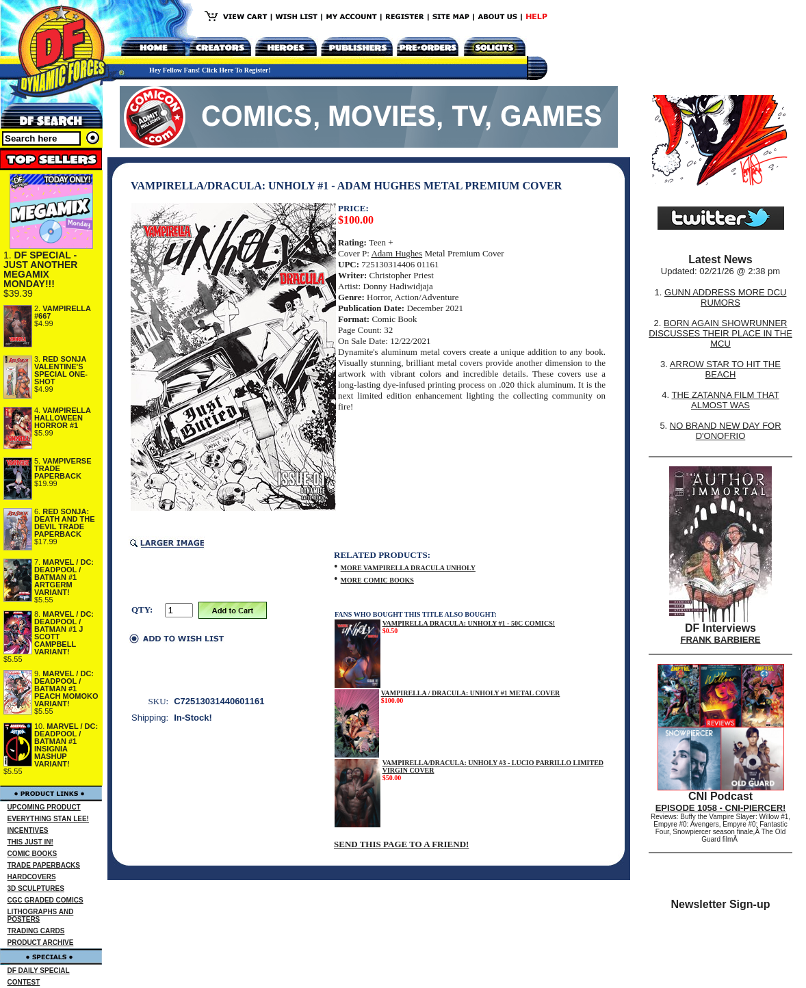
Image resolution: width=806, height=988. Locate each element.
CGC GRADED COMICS (45, 900)
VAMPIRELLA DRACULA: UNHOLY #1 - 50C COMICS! (468, 623)
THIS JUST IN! (30, 842)
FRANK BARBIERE (721, 640)
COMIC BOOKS (32, 853)
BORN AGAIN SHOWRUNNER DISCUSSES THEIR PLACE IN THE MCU (720, 333)
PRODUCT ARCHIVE (41, 942)
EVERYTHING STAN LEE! (48, 819)
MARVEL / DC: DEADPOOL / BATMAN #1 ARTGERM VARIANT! (64, 577)
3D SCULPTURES (36, 888)
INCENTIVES (28, 830)
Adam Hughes (396, 253)
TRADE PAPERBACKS (44, 865)
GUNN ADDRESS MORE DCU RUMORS (725, 297)
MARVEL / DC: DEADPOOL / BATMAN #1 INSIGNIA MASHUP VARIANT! (66, 745)
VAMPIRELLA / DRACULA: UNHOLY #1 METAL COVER (470, 693)
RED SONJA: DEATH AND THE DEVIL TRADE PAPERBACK (64, 522)
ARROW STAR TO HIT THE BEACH (725, 369)
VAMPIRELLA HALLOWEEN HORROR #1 (62, 417)
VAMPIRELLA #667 (62, 312)
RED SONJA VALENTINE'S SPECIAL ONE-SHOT (61, 370)
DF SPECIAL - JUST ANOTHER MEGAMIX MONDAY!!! (40, 269)
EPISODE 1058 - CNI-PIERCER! (720, 808)
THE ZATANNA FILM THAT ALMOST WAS (725, 400)
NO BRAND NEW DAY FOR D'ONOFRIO (725, 430)
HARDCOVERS (32, 877)
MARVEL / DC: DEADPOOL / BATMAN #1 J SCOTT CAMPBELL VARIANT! (64, 633)
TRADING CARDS (36, 931)
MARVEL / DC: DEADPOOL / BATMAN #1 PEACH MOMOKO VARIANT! (66, 688)
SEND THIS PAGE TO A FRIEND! (401, 844)
